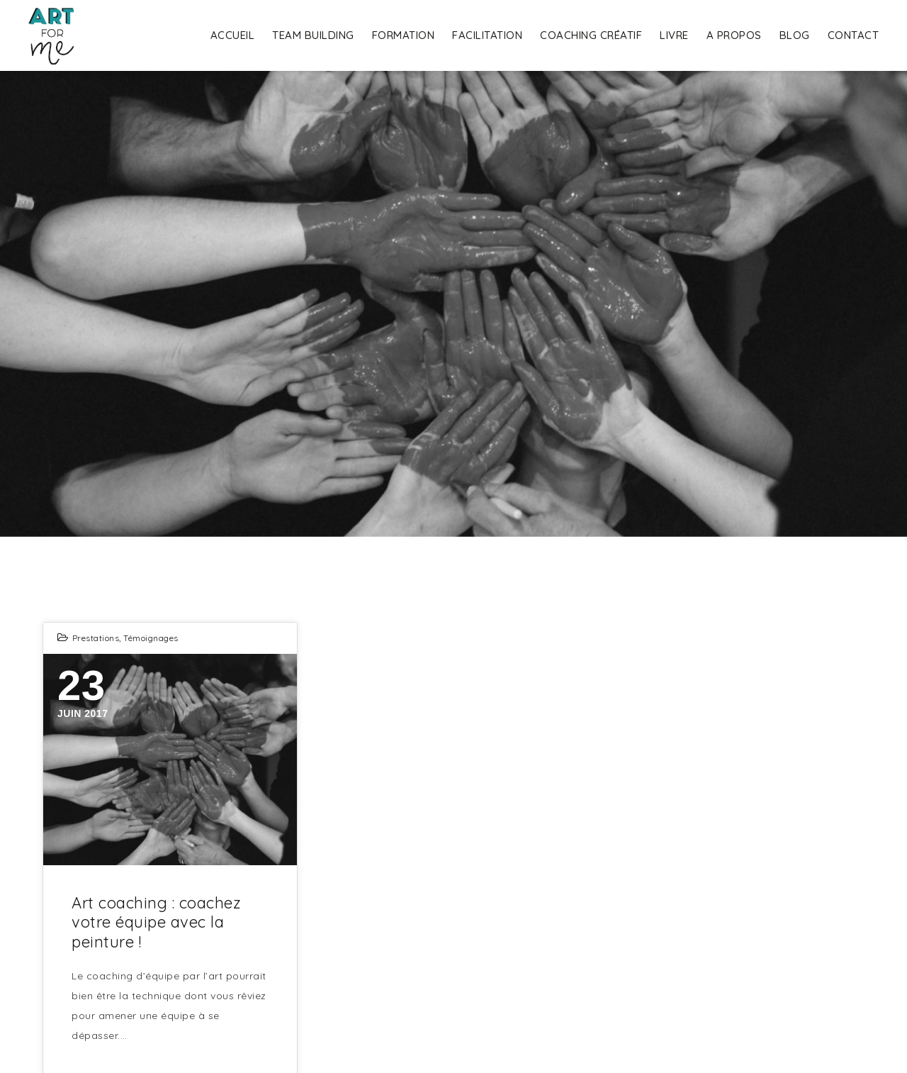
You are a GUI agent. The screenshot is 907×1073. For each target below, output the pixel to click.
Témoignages (151, 638)
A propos (734, 35)
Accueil (232, 35)
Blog (794, 35)
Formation (403, 35)
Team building (313, 35)
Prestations (96, 638)
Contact (853, 35)
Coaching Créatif (591, 35)
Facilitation (487, 35)
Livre (674, 35)
